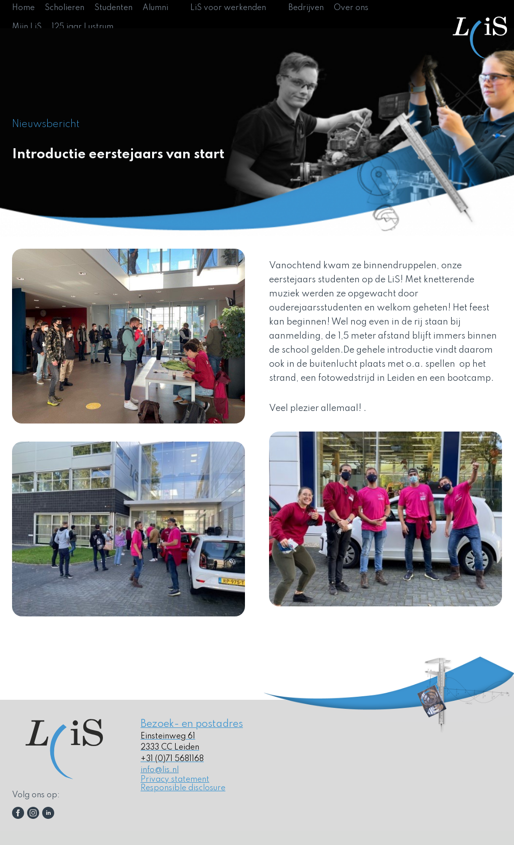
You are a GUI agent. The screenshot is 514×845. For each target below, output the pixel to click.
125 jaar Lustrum (82, 27)
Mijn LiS (27, 27)
